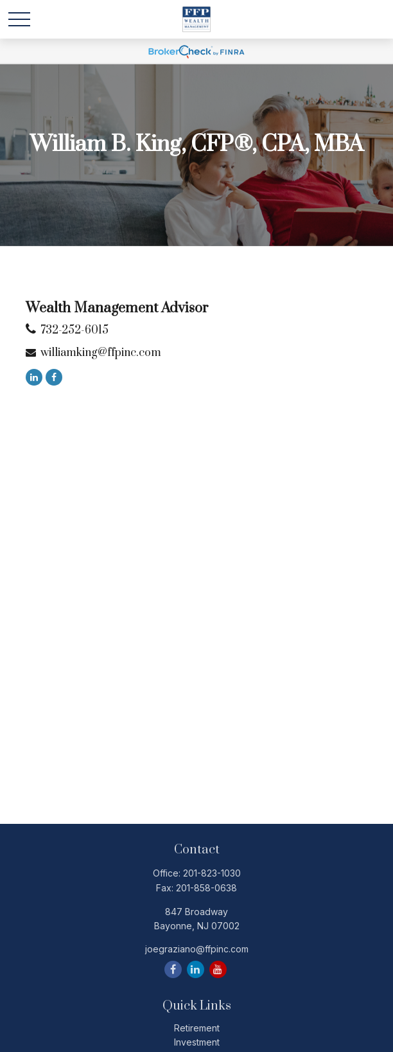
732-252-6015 (74, 330)
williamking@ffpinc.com (100, 353)
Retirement (197, 1027)
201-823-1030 (212, 873)
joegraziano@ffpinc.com (197, 948)
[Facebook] (54, 377)
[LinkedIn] (34, 377)
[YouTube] (218, 969)
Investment (197, 1042)
